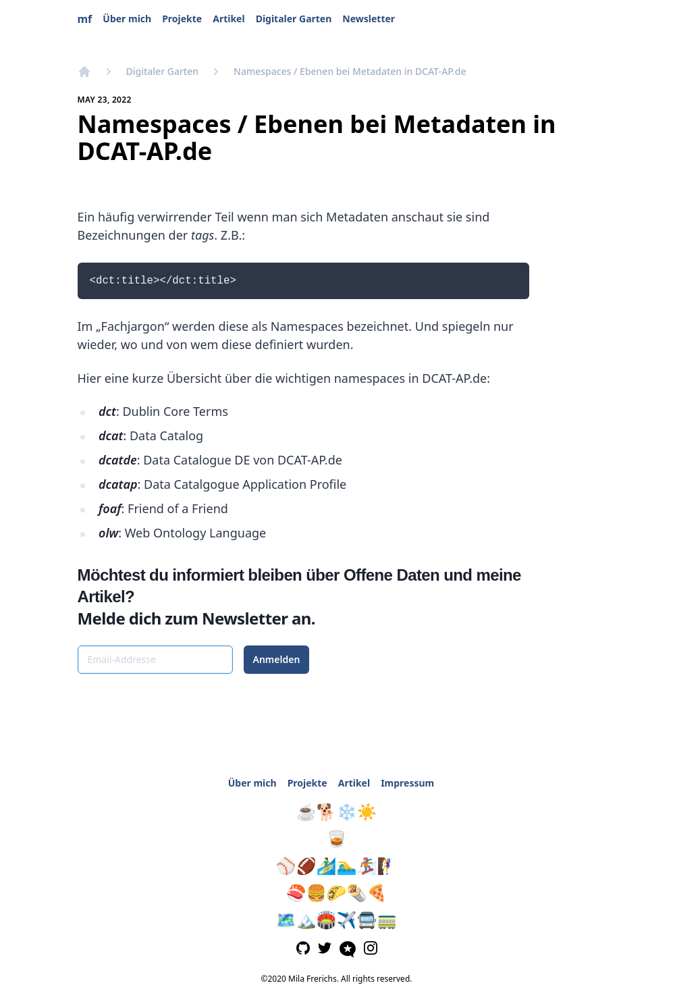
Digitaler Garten (294, 18)
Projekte (182, 18)
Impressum (407, 782)
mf (85, 18)
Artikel (228, 18)
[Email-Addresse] (155, 659)
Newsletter (368, 18)
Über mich (127, 18)
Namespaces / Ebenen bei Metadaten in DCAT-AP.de (350, 71)
